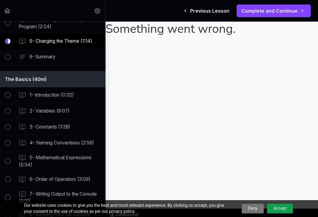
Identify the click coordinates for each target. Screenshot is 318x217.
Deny (252, 208)
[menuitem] (97, 10)
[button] (7, 10)
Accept (280, 208)
